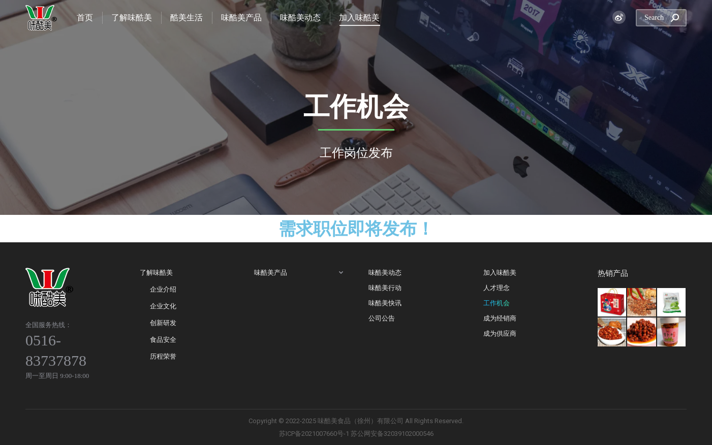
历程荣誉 (163, 356)
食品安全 (163, 339)
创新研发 (163, 323)
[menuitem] (85, 17)
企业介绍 (163, 289)
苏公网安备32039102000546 (392, 433)
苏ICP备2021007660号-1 (314, 433)
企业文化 (163, 306)
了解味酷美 (156, 272)
